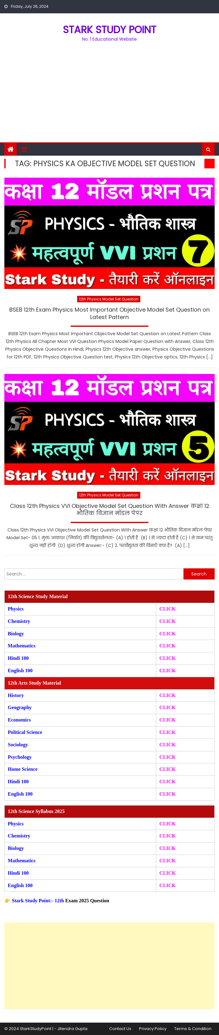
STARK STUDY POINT (109, 30)
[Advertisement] (109, 95)
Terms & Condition (193, 1029)
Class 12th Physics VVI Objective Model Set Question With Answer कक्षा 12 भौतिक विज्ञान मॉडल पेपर (109, 509)
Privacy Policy (152, 1029)
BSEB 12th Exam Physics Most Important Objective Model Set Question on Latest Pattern (109, 313)
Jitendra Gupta (72, 1029)
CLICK (167, 645)
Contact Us (120, 1029)
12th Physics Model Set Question (108, 299)
